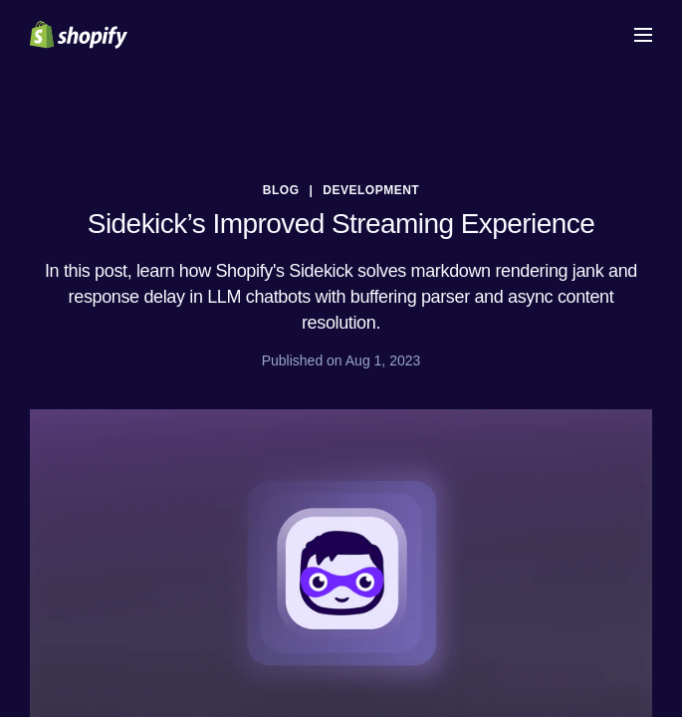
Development (371, 190)
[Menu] (643, 35)
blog (281, 190)
